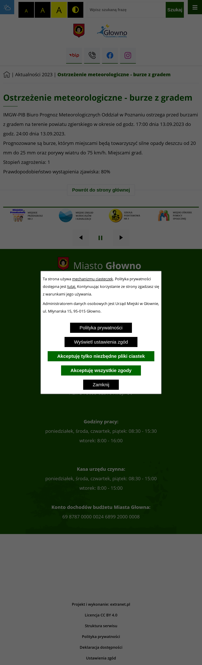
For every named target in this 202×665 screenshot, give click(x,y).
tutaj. (71, 286)
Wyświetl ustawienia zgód (101, 342)
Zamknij (101, 384)
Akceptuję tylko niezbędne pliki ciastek (101, 356)
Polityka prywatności (101, 327)
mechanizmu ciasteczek (92, 278)
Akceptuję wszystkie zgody (101, 370)
